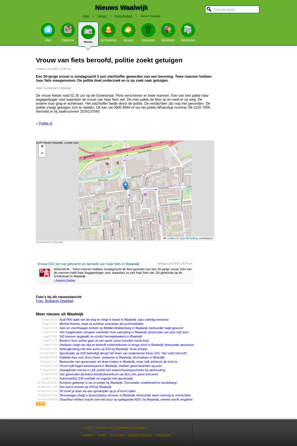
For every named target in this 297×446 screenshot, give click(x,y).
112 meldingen (108, 32)
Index (86, 16)
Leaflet (169, 238)
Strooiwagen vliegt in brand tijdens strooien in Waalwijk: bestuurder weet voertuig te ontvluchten (125, 395)
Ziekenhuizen (188, 32)
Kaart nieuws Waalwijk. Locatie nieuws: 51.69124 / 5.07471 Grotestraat (124, 190)
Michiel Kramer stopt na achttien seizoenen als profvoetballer (101, 324)
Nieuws (88, 36)
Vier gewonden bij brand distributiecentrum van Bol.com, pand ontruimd (108, 374)
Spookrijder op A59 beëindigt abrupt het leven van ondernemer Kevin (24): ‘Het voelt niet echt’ (123, 353)
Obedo (141, 428)
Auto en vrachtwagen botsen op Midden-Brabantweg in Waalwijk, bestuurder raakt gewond (121, 328)
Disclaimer (163, 435)
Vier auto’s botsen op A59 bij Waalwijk (85, 387)
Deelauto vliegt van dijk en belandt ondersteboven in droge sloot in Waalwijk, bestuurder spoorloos (126, 345)
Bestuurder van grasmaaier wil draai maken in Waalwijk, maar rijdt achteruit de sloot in (118, 361)
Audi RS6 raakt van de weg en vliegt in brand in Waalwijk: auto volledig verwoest (114, 319)
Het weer (128, 32)
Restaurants (148, 32)
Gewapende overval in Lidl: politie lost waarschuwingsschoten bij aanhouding (112, 370)
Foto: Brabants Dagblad (54, 301)
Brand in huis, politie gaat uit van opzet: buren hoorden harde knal (104, 340)
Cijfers (48, 32)
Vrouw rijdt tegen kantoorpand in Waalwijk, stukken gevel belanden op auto (110, 366)
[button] (125, 186)
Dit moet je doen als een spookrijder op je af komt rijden (97, 391)
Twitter (101, 435)
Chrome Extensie (139, 435)
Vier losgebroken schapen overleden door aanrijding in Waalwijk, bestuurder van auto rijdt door (124, 332)
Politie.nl (45, 123)
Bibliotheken (168, 32)
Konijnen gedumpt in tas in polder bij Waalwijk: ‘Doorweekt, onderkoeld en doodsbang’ (118, 382)
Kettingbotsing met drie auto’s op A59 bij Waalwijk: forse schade (103, 349)
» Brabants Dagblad (64, 280)
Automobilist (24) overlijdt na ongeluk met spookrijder (96, 378)
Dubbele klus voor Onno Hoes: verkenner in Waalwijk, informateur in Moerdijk (112, 357)
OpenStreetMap (189, 238)
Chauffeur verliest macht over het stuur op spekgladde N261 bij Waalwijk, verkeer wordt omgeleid (125, 399)
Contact (87, 435)
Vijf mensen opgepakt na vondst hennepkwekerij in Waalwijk (100, 336)
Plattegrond (68, 32)
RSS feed (117, 435)
